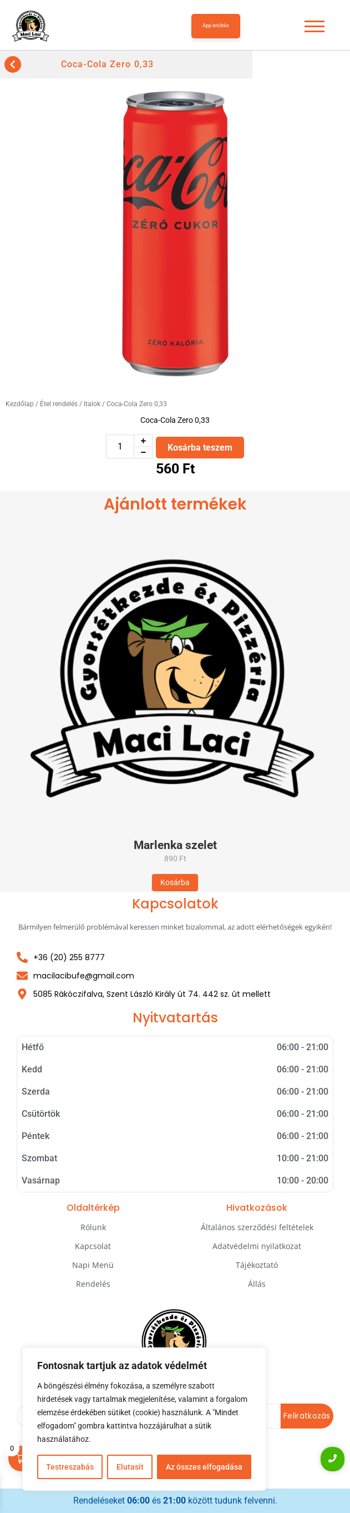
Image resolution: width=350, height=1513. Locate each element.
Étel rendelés (59, 404)
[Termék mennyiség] (120, 446)
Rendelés (93, 1284)
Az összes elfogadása (204, 1466)
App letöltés (215, 25)
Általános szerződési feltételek (257, 1227)
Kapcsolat (93, 1246)
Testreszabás (70, 1466)
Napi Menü (93, 1265)
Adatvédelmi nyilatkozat (256, 1246)
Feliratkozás (307, 1415)
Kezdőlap (20, 404)
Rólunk (93, 1227)
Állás (257, 1284)
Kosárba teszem (200, 447)
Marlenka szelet (175, 845)
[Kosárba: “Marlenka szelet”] (175, 882)
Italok (92, 404)
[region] (144, 1419)
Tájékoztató (257, 1265)
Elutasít (129, 1466)
